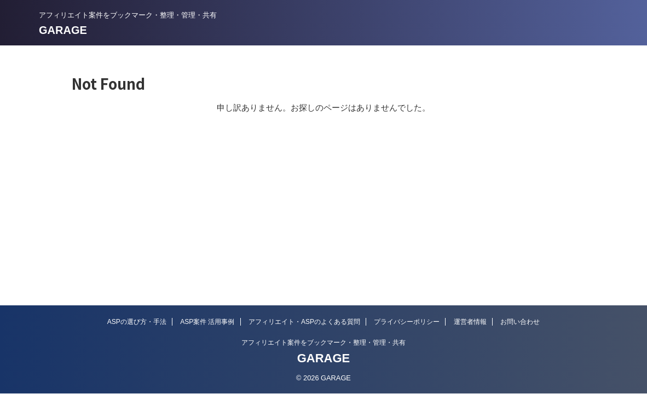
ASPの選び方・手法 (136, 322)
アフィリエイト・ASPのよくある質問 (304, 322)
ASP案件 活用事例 (207, 322)
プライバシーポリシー (407, 322)
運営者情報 (470, 322)
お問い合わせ (520, 322)
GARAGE (63, 30)
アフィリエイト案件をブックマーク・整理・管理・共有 (323, 342)
